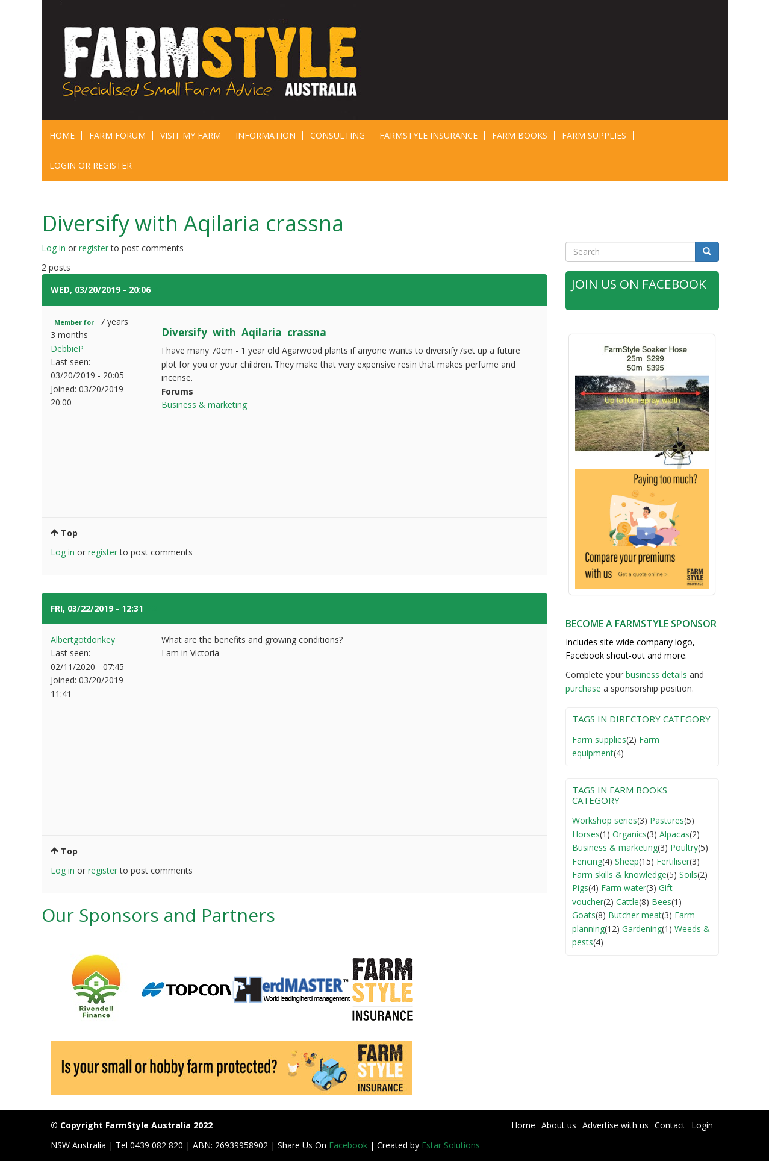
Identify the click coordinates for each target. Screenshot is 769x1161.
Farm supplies (599, 739)
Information (265, 135)
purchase (583, 688)
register (93, 248)
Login (702, 1125)
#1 (158, 289)
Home (62, 135)
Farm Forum (117, 135)
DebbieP (67, 348)
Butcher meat (635, 915)
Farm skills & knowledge (619, 874)
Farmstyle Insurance (428, 135)
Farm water (623, 887)
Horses (586, 834)
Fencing (587, 861)
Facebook (349, 1145)
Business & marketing (204, 404)
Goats (584, 915)
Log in (54, 248)
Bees (661, 901)
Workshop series (604, 820)
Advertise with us (615, 1125)
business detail (654, 674)
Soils (688, 874)
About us (558, 1125)
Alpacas (674, 834)
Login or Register (90, 165)
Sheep (627, 861)
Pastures (667, 820)
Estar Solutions (451, 1145)
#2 (151, 608)
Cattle (627, 901)
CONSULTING (337, 135)
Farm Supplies (594, 135)
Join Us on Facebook (639, 283)
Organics (629, 834)
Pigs (580, 887)
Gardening (642, 928)
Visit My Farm (190, 135)
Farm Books (519, 135)
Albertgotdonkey (83, 639)
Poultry (684, 847)
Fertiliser (673, 861)
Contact (670, 1125)
